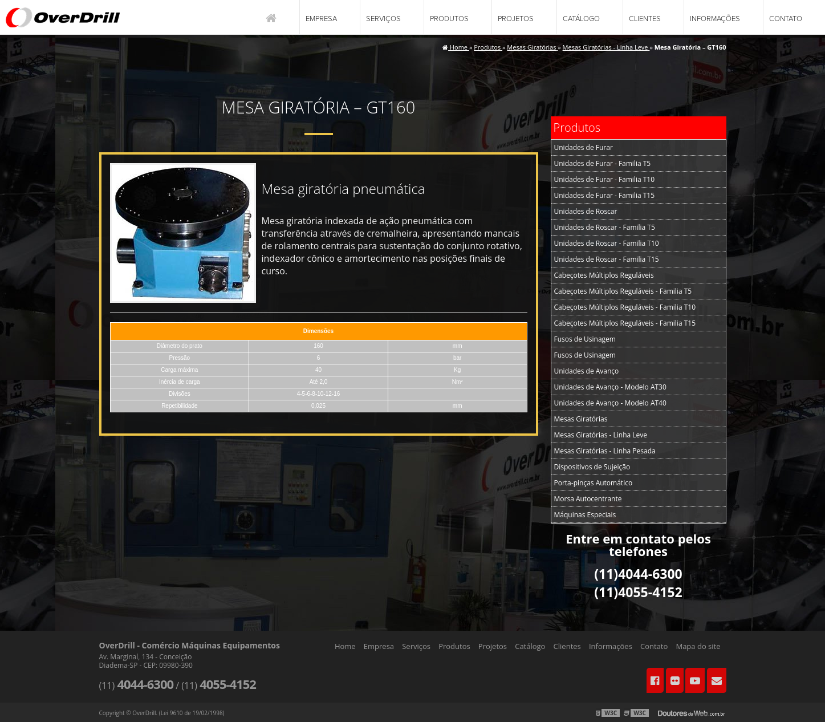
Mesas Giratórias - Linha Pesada (605, 451)
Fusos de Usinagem (585, 339)
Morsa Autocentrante (588, 499)
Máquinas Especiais (585, 515)
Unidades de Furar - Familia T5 (602, 163)
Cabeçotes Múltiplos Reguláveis (604, 275)
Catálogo (581, 18)
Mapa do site (698, 646)
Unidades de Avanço (586, 371)
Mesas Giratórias (581, 419)
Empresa (321, 18)
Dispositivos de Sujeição (592, 467)
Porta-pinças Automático (593, 483)
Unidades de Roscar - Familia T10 (606, 243)
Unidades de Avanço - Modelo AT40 (610, 403)
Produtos (449, 18)
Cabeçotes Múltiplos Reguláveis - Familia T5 (623, 291)
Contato (785, 18)
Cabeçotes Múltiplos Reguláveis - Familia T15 (625, 323)
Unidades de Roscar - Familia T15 (606, 259)
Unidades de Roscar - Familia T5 (604, 227)
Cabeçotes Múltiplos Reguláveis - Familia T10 (625, 307)
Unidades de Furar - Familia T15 (604, 195)
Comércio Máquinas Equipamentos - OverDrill (63, 17)
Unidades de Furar (583, 147)
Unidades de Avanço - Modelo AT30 (610, 387)
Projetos (516, 18)
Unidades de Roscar (585, 211)
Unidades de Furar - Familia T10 (604, 179)
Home (345, 646)
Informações (715, 18)
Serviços (383, 18)
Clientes (645, 18)
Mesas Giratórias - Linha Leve (601, 435)
